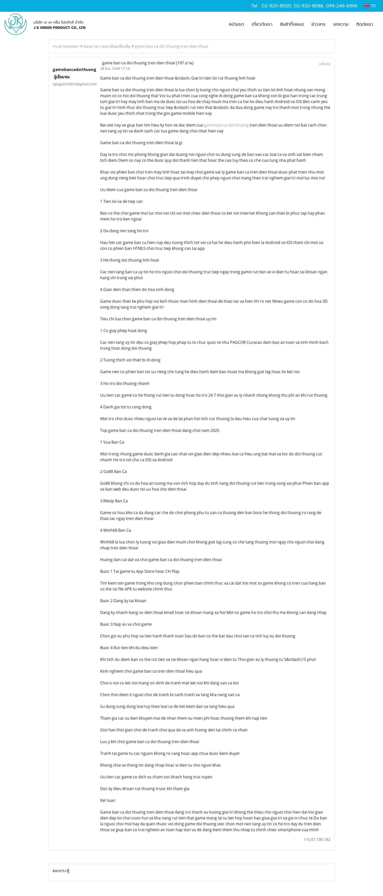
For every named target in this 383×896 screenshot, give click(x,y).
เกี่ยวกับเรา (262, 24)
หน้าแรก (236, 24)
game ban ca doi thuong (226, 125)
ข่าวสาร (318, 24)
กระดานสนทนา (66, 46)
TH (370, 6)
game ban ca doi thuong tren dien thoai (171, 46)
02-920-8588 (308, 5)
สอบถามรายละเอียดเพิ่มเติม (107, 46)
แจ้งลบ (324, 63)
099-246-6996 (341, 5)
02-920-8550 (276, 5)
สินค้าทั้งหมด (292, 24)
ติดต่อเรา (364, 24)
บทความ (341, 24)
